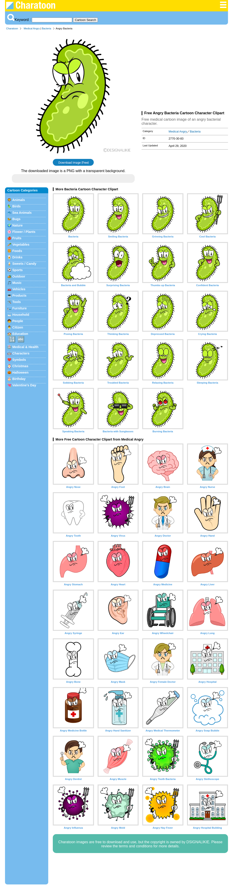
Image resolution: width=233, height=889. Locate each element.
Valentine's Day (24, 385)
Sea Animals (22, 212)
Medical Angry (32, 28)
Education (20, 334)
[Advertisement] (185, 71)
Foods (17, 251)
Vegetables (20, 244)
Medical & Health (25, 347)
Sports (17, 270)
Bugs (16, 219)
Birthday (18, 379)
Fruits (16, 238)
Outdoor (18, 276)
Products (19, 295)
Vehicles (18, 289)
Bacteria (46, 28)
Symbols (19, 360)
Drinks (17, 257)
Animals (18, 200)
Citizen (17, 327)
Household (20, 314)
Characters (20, 353)
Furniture (19, 308)
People (17, 321)
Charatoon (12, 28)
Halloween (20, 372)
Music (17, 283)
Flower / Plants (23, 232)
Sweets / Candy (24, 263)
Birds (16, 206)
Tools (16, 302)
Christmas (20, 366)
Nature (17, 225)
